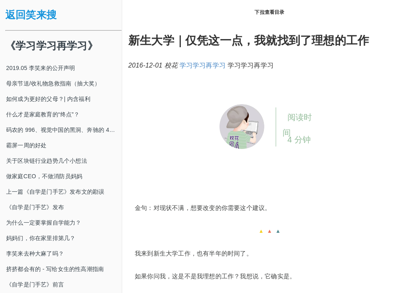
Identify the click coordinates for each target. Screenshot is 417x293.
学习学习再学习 (203, 65)
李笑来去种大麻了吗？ (35, 253)
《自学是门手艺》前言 (35, 284)
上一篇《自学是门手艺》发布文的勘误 (55, 191)
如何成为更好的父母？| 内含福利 (48, 99)
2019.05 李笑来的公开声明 (40, 68)
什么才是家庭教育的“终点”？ (42, 114)
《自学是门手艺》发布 (35, 207)
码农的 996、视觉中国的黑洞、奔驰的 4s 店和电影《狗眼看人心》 (64, 130)
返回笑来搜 (31, 14)
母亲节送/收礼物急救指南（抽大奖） (53, 83)
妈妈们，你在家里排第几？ (40, 238)
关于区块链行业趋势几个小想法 (46, 160)
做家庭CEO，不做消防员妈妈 (44, 176)
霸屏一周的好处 (26, 145)
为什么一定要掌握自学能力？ (43, 222)
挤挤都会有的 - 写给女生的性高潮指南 (55, 269)
